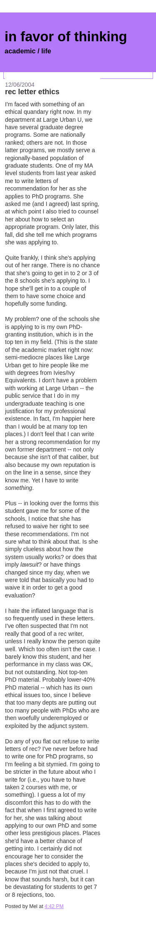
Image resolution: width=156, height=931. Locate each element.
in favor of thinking (66, 36)
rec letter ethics (32, 92)
